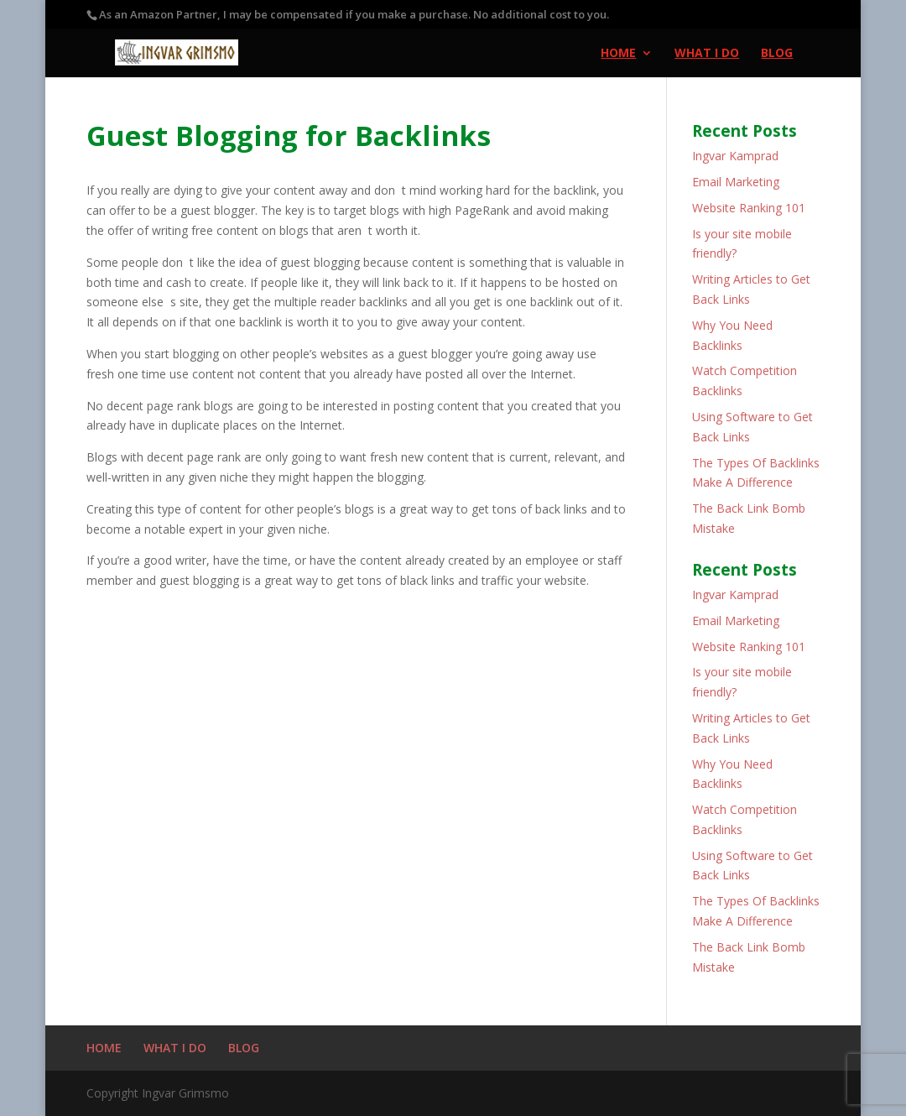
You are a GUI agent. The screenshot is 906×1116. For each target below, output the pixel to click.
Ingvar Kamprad (735, 156)
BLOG (777, 53)
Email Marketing (735, 182)
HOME (618, 53)
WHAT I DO (706, 53)
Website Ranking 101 (748, 208)
